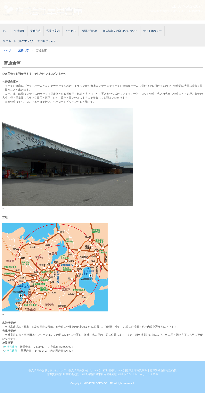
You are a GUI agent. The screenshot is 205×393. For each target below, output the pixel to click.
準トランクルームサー (134, 374)
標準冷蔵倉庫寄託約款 (163, 370)
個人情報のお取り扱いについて (47, 370)
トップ (7, 50)
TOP (5, 30)
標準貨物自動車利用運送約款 (99, 374)
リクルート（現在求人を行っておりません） (29, 41)
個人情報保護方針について (84, 370)
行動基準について (113, 370)
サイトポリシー (152, 30)
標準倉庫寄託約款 (136, 370)
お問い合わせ (89, 30)
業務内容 (35, 30)
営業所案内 (53, 30)
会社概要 (19, 30)
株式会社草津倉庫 (46, 11)
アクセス (70, 30)
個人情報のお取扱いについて (120, 30)
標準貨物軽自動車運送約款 (63, 374)
